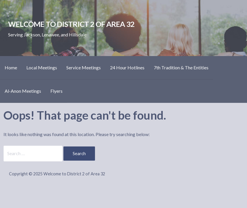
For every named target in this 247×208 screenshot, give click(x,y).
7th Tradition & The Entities (181, 67)
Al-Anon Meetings (23, 91)
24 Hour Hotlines (127, 67)
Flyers (56, 91)
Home (11, 67)
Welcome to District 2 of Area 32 (71, 24)
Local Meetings (41, 67)
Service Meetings (83, 67)
